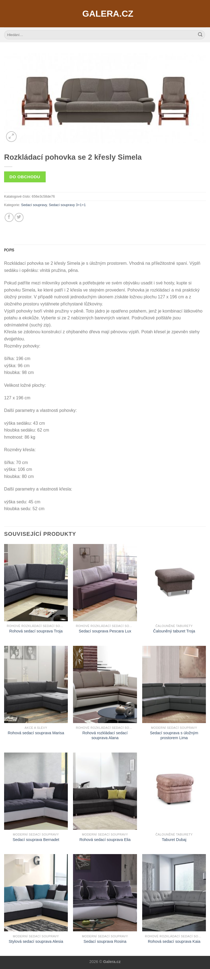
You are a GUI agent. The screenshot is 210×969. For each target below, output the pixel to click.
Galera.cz (105, 13)
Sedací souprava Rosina (105, 941)
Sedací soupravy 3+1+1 (67, 205)
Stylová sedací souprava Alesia (36, 941)
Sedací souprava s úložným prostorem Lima (174, 735)
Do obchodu (25, 176)
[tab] (9, 250)
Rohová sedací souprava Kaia (174, 941)
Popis (9, 250)
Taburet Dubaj (174, 839)
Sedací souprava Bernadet (36, 839)
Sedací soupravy (34, 205)
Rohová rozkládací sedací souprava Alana (105, 735)
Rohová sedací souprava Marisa (36, 733)
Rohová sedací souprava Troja (36, 631)
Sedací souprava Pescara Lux (105, 631)
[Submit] (200, 35)
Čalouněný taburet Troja (174, 631)
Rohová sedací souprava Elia (104, 839)
